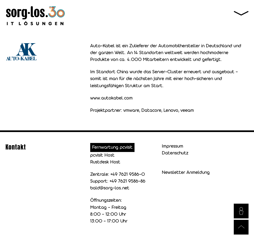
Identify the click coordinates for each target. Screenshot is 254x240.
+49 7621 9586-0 (127, 174)
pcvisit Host (102, 155)
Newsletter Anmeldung (186, 173)
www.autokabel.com (111, 98)
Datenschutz (175, 153)
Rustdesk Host (105, 162)
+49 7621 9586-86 (127, 181)
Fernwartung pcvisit (112, 147)
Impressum (172, 146)
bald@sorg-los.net (109, 188)
